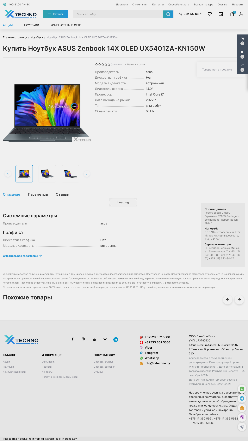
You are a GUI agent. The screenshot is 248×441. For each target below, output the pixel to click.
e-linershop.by (68, 438)
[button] (242, 427)
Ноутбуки (31, 25)
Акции (8, 25)
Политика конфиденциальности (60, 376)
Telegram (149, 353)
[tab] (13, 194)
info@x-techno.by (157, 363)
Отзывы (98, 371)
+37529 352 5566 (155, 337)
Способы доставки (104, 366)
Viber (146, 347)
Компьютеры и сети (66, 25)
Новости (47, 366)
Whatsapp (149, 358)
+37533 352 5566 (155, 342)
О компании (48, 361)
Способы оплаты (103, 361)
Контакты (47, 371)
